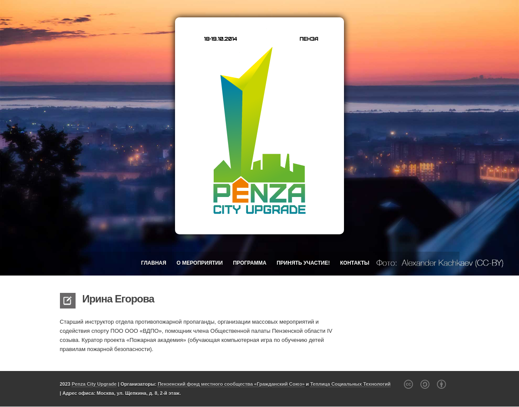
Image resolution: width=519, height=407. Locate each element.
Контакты (354, 263)
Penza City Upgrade (94, 384)
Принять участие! (303, 263)
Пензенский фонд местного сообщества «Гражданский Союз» (231, 384)
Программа (249, 263)
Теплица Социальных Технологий (350, 384)
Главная (153, 263)
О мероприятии (200, 263)
